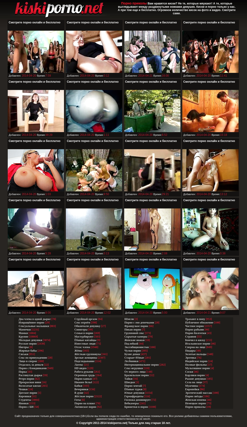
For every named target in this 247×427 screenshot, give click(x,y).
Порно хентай (133, 385)
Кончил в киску (195, 340)
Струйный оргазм (85, 319)
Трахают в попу (195, 319)
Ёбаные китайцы (85, 340)
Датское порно (28, 392)
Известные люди (84, 343)
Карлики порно (195, 375)
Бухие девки (132, 354)
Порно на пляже (84, 403)
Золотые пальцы (195, 354)
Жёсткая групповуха (87, 354)
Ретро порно (26, 378)
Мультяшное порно (197, 368)
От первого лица (135, 371)
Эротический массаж (198, 392)
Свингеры (80, 329)
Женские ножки (134, 340)
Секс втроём (82, 322)
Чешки (23, 389)
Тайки (128, 378)
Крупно (23, 336)
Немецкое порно (195, 403)
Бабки (78, 385)
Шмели (129, 319)
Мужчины (191, 385)
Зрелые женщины (85, 357)
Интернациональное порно (141, 364)
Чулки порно (132, 350)
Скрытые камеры (135, 336)
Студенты (25, 399)
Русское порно (28, 343)
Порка (23, 371)
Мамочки (25, 329)
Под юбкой (131, 343)
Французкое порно (136, 326)
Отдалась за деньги (31, 364)
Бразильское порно (136, 375)
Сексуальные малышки (34, 326)
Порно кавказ (83, 378)
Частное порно (194, 326)
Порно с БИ (26, 406)
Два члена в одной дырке (35, 319)
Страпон (190, 336)
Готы (77, 399)
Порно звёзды (194, 396)
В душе (78, 392)
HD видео (80, 368)
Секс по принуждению (33, 357)
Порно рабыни (194, 329)
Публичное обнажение (199, 322)
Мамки (23, 333)
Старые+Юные (134, 357)
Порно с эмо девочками (139, 322)
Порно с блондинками (33, 368)
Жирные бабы (28, 350)
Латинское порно (85, 406)
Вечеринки (81, 389)
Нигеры (24, 347)
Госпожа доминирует (137, 399)
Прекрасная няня (30, 382)
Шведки (129, 382)
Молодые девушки (30, 340)
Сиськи (23, 354)
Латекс (78, 364)
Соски (189, 371)
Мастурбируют (83, 336)
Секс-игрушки (133, 368)
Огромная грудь (84, 375)
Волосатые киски (30, 385)
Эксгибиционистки (136, 347)
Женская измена (195, 399)
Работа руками (83, 371)
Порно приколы (195, 406)
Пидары (190, 350)
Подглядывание (84, 361)
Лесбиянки (131, 361)
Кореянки (25, 396)
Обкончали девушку (87, 326)
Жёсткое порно (84, 396)
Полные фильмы (196, 364)
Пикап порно (132, 329)
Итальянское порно (197, 343)
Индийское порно (196, 361)
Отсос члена (82, 347)
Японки (24, 403)
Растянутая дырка (30, 375)
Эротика (190, 357)
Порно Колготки (195, 333)
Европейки (192, 389)
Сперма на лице (195, 347)
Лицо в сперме (28, 361)
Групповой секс (134, 333)
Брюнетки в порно (136, 406)
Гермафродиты (134, 396)
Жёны (78, 350)
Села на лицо (193, 382)
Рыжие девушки (195, 378)
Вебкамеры (131, 403)
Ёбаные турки (133, 389)
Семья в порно (83, 333)
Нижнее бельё (83, 382)
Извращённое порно (31, 322)
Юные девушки (134, 392)
